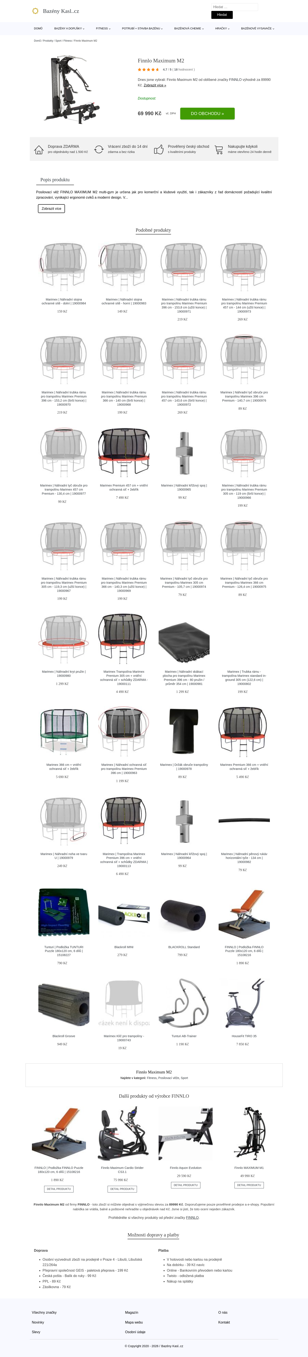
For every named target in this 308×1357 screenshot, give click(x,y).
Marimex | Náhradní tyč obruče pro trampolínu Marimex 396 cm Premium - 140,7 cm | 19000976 (244, 396)
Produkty (48, 40)
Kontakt (224, 1322)
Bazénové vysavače (256, 28)
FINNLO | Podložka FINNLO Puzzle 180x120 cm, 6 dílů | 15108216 (244, 951)
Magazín (131, 1312)
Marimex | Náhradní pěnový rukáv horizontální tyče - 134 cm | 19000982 (244, 858)
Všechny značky (44, 1312)
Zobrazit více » (155, 85)
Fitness (102, 28)
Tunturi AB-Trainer (184, 1036)
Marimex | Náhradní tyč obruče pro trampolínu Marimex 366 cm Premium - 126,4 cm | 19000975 (244, 582)
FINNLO (235, 80)
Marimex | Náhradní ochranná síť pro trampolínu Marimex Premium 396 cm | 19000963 (124, 768)
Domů (38, 28)
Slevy (36, 1332)
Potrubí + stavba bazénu (141, 28)
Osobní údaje (135, 1332)
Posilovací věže (168, 1078)
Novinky (38, 1322)
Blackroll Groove (64, 1036)
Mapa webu (134, 1322)
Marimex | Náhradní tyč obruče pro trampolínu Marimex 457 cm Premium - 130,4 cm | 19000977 (63, 489)
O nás (223, 1312)
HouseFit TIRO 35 (244, 1036)
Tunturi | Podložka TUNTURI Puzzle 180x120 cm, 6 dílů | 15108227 (63, 951)
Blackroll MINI (124, 947)
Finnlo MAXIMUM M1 (249, 1168)
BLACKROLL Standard (184, 947)
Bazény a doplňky (68, 28)
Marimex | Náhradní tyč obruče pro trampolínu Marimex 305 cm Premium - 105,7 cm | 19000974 (184, 582)
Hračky (221, 28)
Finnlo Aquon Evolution (185, 1168)
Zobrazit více (51, 208)
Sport (58, 40)
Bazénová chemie (187, 28)
